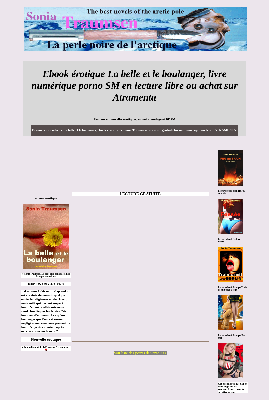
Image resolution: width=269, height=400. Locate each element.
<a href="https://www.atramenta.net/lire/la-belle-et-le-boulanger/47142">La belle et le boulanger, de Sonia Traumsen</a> (140, 273)
